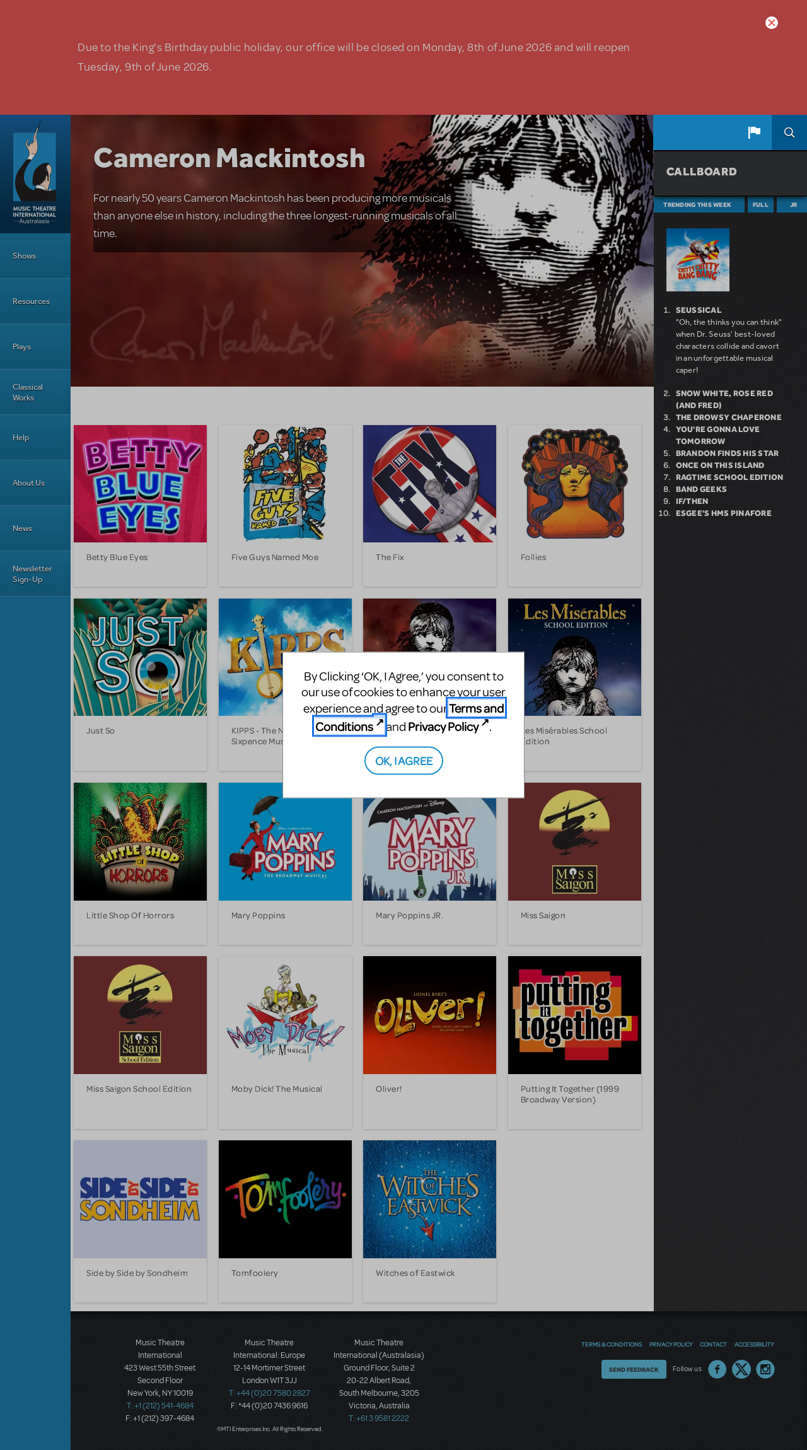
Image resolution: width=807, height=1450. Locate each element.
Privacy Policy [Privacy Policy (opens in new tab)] (443, 726)
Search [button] (789, 132)
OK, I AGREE (404, 759)
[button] (754, 132)
